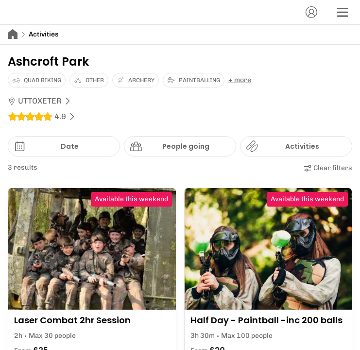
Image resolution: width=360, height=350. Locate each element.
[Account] (311, 12)
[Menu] (342, 12)
